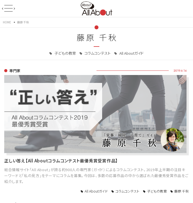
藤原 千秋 (181, 191)
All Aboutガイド (131, 53)
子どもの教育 (65, 53)
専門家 (14, 70)
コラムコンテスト (97, 53)
